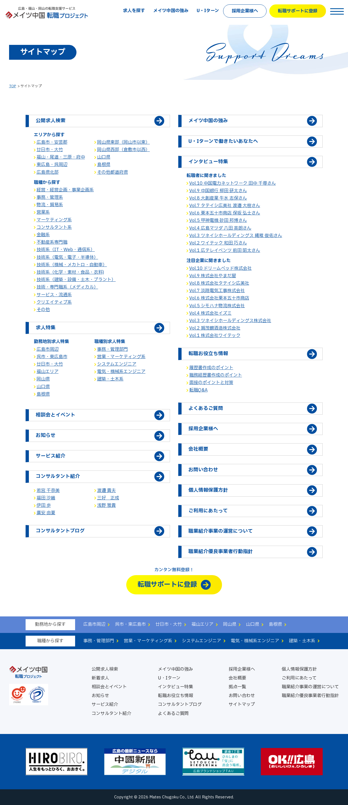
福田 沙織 (46, 498)
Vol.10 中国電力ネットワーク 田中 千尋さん (232, 183)
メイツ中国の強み (170, 10)
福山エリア (48, 371)
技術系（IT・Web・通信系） (66, 249)
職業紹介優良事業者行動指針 (310, 695)
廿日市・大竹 (50, 149)
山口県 (103, 157)
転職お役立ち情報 (175, 695)
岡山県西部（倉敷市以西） (123, 149)
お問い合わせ (242, 695)
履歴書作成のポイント (211, 368)
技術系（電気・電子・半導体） (67, 257)
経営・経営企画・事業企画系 (65, 190)
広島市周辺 (48, 349)
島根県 (103, 164)
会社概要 (237, 678)
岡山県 (43, 379)
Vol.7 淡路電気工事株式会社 (217, 290)
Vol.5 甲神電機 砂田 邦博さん (218, 220)
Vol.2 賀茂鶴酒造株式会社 (214, 328)
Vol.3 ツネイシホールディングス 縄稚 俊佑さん (235, 235)
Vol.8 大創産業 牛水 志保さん (218, 198)
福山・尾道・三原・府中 (61, 157)
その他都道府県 (112, 172)
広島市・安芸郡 (52, 142)
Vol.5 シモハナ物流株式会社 (217, 306)
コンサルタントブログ (180, 704)
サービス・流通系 (54, 295)
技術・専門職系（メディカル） (67, 287)
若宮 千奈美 (48, 490)
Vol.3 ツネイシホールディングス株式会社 (230, 320)
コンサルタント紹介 (111, 713)
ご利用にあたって (299, 678)
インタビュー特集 (175, 687)
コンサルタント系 (54, 227)
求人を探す (134, 10)
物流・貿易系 (50, 205)
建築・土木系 (110, 379)
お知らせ (100, 695)
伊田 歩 (44, 505)
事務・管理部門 (112, 349)
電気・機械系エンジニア (121, 371)
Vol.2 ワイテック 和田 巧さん (218, 243)
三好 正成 (108, 498)
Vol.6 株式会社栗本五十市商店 (219, 298)
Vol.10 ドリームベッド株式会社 (220, 268)
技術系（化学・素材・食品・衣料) (70, 272)
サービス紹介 (105, 704)
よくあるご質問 (173, 713)
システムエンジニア (116, 364)
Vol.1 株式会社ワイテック (214, 335)
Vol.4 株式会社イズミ (210, 313)
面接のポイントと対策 (211, 382)
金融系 (43, 235)
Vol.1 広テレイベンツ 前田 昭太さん (224, 250)
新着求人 (100, 678)
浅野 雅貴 (106, 505)
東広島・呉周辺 (52, 164)
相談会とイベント (109, 687)
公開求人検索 (105, 669)
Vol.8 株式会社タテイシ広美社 (219, 283)
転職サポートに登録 (297, 11)
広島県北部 (48, 172)
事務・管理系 (50, 197)
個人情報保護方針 (299, 669)
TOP (12, 86)
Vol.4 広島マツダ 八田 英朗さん (220, 228)
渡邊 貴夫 (106, 490)
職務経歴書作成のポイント (215, 375)
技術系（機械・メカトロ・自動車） (72, 265)
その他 (43, 309)
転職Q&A (198, 390)
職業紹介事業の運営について (310, 687)
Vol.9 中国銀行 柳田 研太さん (218, 190)
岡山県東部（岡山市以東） (123, 142)
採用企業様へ (245, 11)
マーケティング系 (54, 220)
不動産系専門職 (52, 242)
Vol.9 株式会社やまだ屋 (212, 276)
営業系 (43, 212)
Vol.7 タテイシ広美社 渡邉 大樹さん (224, 205)
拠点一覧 (237, 687)
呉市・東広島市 (52, 356)
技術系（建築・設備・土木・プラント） (76, 279)
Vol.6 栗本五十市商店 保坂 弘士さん (224, 213)
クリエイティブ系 (54, 302)
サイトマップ (242, 704)
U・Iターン (208, 10)
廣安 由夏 (46, 513)
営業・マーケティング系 (121, 356)
